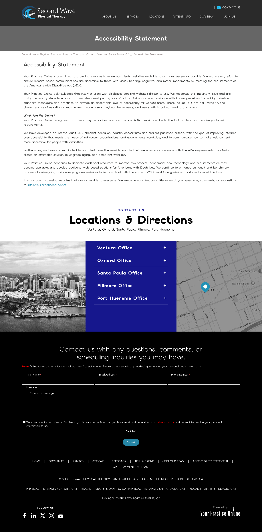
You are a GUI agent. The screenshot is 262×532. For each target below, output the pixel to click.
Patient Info (182, 16)
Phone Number (180, 374)
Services (132, 16)
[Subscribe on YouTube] (61, 515)
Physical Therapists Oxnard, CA (102, 489)
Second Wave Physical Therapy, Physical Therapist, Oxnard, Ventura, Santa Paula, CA (75, 54)
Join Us (229, 16)
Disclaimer (56, 461)
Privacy (78, 461)
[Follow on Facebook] (25, 515)
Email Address (107, 374)
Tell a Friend (144, 461)
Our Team (207, 16)
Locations (156, 16)
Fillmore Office (115, 285)
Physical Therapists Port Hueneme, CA (131, 498)
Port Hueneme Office (122, 298)
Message (32, 387)
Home (93, 16)
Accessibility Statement (210, 461)
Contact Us (231, 7)
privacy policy (165, 422)
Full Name (34, 374)
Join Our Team (173, 461)
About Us (109, 16)
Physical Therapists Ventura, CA (51, 489)
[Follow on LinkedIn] (33, 515)
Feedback (119, 461)
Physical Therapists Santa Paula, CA (156, 489)
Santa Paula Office (119, 273)
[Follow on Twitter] (42, 515)
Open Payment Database (131, 467)
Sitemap (98, 461)
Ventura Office (114, 248)
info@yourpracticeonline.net (47, 185)
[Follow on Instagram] (51, 515)
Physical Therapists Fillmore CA (210, 489)
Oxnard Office (114, 260)
